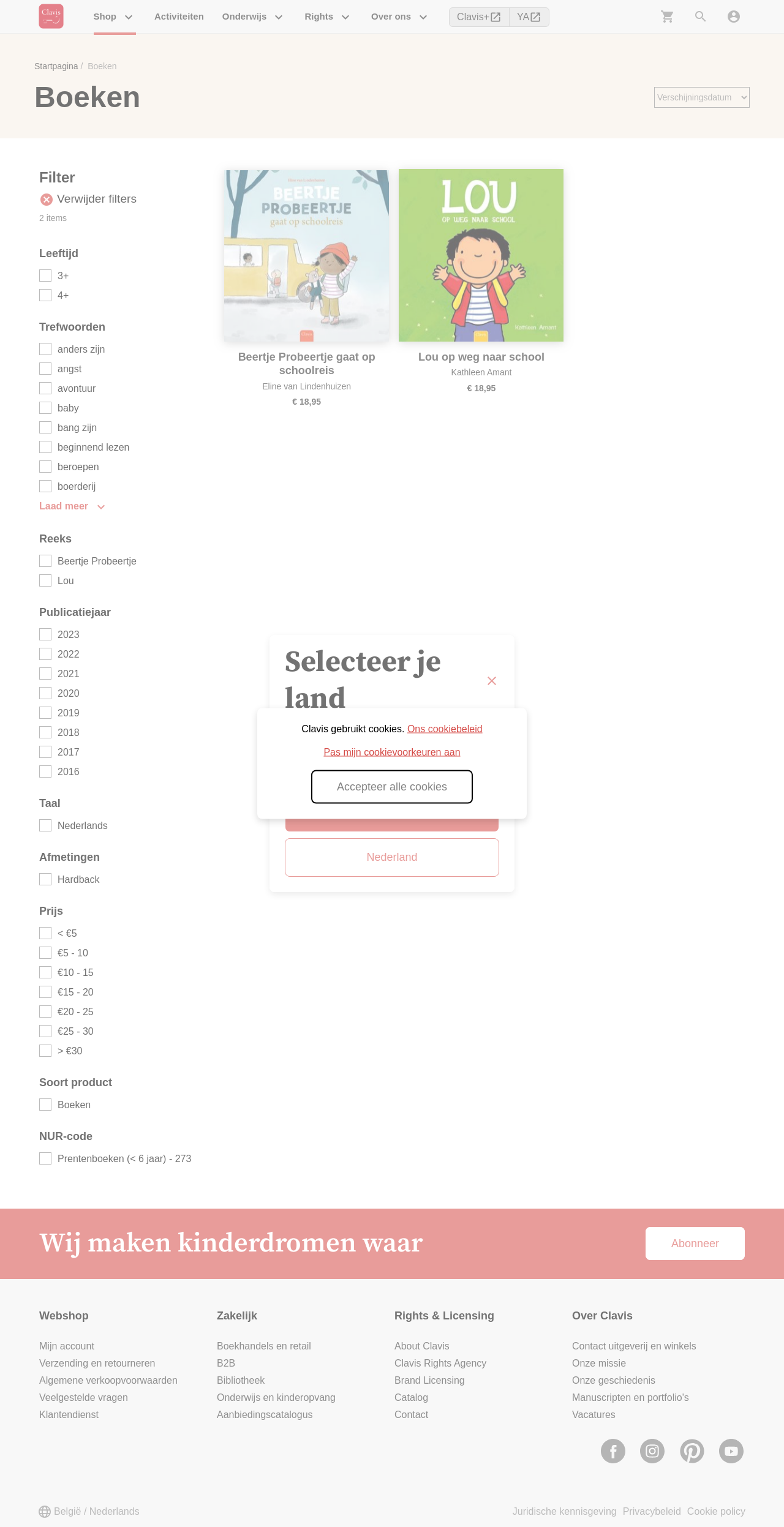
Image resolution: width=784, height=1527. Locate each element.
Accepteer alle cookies (392, 787)
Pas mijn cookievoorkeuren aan (391, 752)
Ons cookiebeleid (445, 729)
